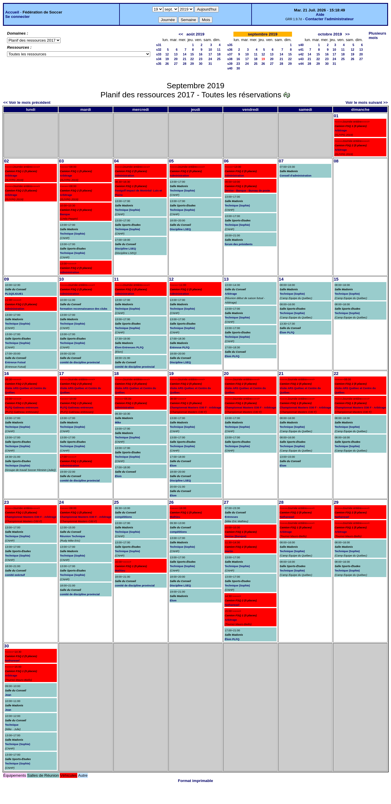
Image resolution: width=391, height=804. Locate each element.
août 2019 (195, 34)
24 (210, 59)
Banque (65, 214)
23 (200, 59)
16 (200, 54)
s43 (301, 59)
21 (184, 59)
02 (6, 161)
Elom (118, 476)
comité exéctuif (15, 575)
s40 (230, 68)
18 (219, 54)
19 (167, 59)
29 (192, 63)
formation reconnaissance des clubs (83, 308)
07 (281, 161)
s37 (230, 54)
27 (175, 63)
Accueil (12, 12)
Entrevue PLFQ (179, 347)
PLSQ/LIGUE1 (14, 293)
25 (219, 59)
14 (184, 54)
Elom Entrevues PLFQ (129, 347)
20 (175, 59)
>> (347, 34)
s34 (158, 59)
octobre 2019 (330, 34)
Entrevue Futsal (15, 362)
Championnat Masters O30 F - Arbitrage (195, 407)
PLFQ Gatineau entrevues (21, 407)
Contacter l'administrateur (329, 19)
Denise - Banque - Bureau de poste (247, 190)
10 (210, 49)
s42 (301, 54)
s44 (301, 63)
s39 (230, 63)
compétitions (123, 516)
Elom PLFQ (232, 356)
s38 (230, 59)
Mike (118, 422)
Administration (69, 272)
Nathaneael (232, 604)
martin (229, 551)
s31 (158, 45)
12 (167, 54)
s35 (158, 63)
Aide (320, 14)
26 (167, 63)
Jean (8, 694)
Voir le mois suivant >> (367, 102)
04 (116, 161)
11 (219, 49)
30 (200, 63)
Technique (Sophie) (72, 233)
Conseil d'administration (295, 175)
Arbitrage (340, 130)
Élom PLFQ (287, 332)
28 (184, 63)
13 (175, 54)
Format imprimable (195, 780)
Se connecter (17, 16)
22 (192, 59)
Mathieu (120, 570)
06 (226, 161)
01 (336, 115)
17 (210, 54)
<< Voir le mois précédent (26, 102)
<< (181, 34)
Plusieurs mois (377, 35)
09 (6, 279)
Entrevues (231, 516)
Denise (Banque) (235, 536)
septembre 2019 (262, 34)
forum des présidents (238, 244)
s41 (301, 49)
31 (210, 63)
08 (336, 161)
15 (192, 54)
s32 (158, 49)
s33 (158, 54)
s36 (230, 49)
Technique (11, 724)
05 (171, 161)
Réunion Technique (72, 536)
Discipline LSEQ (125, 248)
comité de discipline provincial (80, 362)
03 (61, 161)
